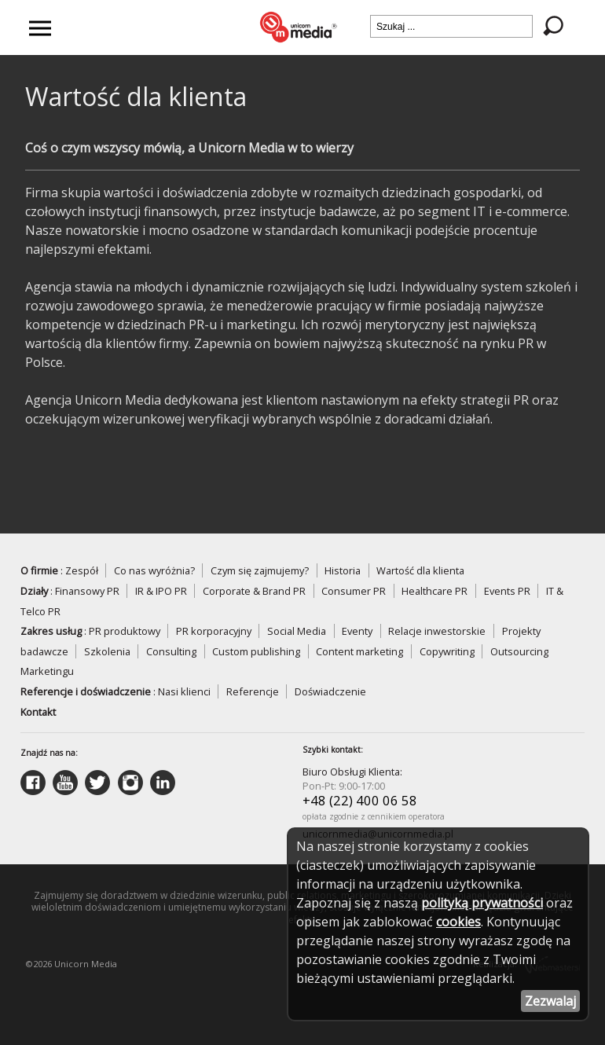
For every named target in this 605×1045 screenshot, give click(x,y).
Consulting (171, 651)
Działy (34, 591)
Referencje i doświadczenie (85, 691)
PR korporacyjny (213, 631)
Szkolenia (107, 651)
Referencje (252, 691)
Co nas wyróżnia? (154, 570)
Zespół (81, 570)
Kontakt (38, 712)
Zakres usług (51, 631)
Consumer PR (353, 591)
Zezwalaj (550, 1001)
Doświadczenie (330, 691)
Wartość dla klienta (420, 570)
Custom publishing (256, 651)
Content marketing (359, 651)
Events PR (507, 591)
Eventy (357, 631)
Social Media (296, 631)
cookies (458, 921)
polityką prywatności (482, 902)
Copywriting (447, 651)
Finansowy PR (87, 591)
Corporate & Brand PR (254, 591)
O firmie (39, 570)
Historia (342, 570)
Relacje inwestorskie (437, 631)
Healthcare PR (435, 591)
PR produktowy (124, 631)
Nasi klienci (184, 691)
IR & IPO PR (161, 591)
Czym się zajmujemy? (260, 570)
